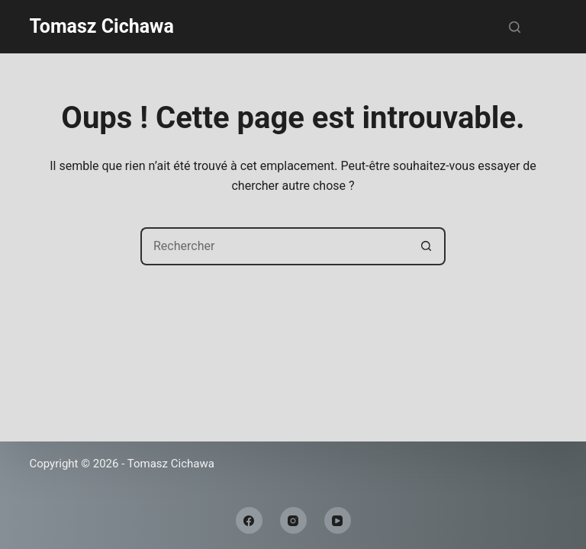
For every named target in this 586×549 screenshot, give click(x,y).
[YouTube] (337, 520)
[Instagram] (293, 520)
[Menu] (550, 27)
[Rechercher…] (273, 246)
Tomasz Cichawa (101, 26)
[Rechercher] (514, 27)
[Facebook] (249, 520)
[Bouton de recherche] (426, 246)
